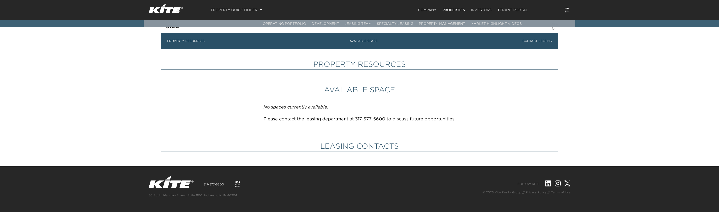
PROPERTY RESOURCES (186, 41)
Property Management (442, 24)
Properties (453, 10)
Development (325, 24)
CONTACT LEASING (537, 41)
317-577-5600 (214, 184)
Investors (481, 10)
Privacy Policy (536, 192)
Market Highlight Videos (496, 24)
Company (427, 10)
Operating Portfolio (284, 24)
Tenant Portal (512, 10)
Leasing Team (357, 24)
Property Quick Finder (234, 10)
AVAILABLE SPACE (364, 41)
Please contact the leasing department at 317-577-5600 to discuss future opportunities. (359, 118)
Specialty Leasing (395, 24)
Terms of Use (560, 192)
